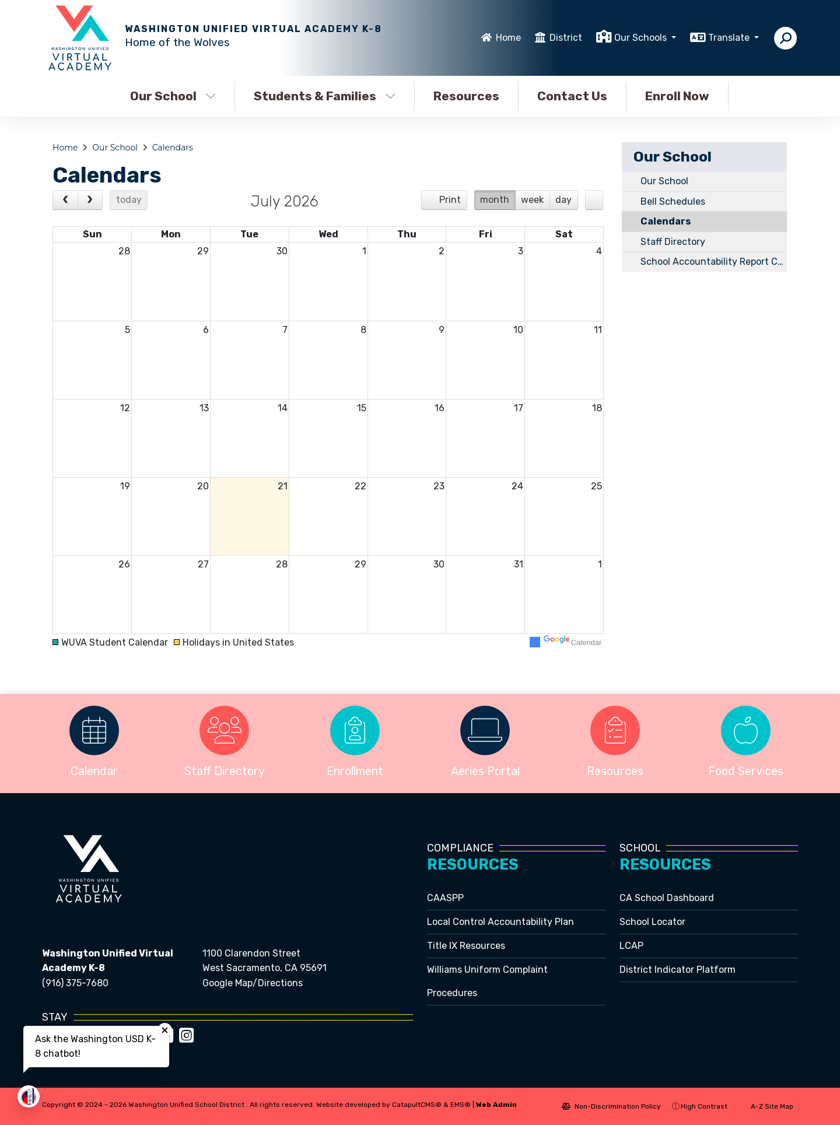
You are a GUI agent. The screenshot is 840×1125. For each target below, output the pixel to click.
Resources (466, 96)
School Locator (652, 921)
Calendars (172, 147)
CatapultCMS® (417, 1105)
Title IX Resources (466, 945)
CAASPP (445, 897)
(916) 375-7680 (75, 983)
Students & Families (325, 96)
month (494, 199)
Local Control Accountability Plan (500, 921)
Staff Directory (672, 241)
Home (508, 37)
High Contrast (704, 1106)
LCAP (631, 945)
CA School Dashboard (667, 897)
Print (450, 199)
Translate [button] (730, 37)
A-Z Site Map (765, 1106)
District (566, 37)
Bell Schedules (672, 201)
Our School (173, 96)
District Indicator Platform (678, 969)
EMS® (460, 1105)
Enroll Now (677, 96)
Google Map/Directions (252, 983)
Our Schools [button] (641, 37)
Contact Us (572, 96)
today (129, 199)
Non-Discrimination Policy (611, 1106)
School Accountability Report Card (713, 261)
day (563, 199)
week (532, 199)
